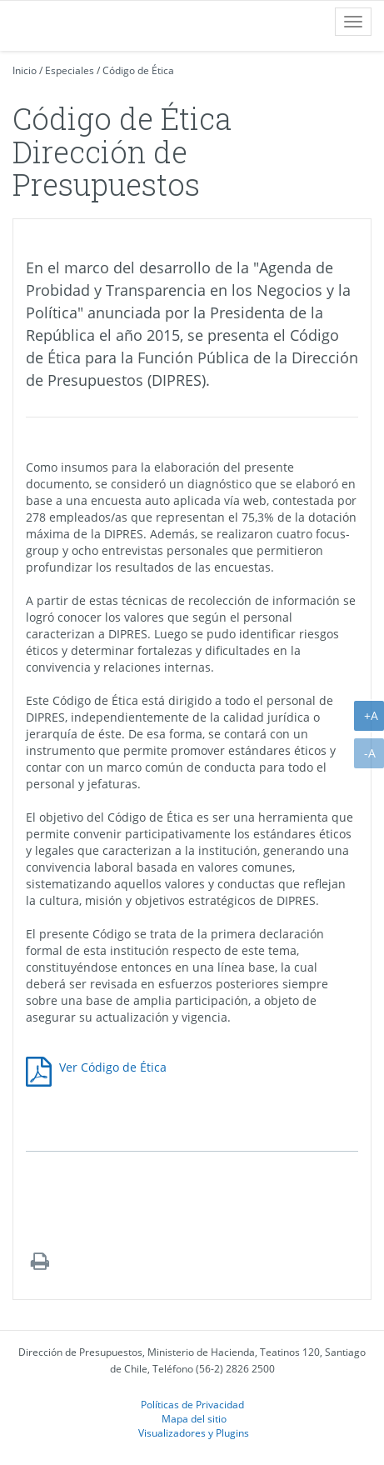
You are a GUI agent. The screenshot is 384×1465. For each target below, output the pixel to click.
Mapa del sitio (194, 1418)
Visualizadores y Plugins (193, 1432)
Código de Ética (138, 70)
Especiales (69, 70)
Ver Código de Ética (113, 1067)
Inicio (24, 70)
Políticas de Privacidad (192, 1404)
